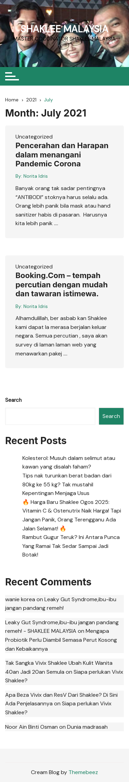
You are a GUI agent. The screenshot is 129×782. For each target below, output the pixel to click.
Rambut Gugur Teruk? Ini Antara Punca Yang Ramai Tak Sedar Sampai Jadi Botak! (71, 545)
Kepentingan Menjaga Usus (55, 493)
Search (13, 400)
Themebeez (83, 772)
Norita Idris (35, 176)
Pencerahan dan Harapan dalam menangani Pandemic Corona (61, 154)
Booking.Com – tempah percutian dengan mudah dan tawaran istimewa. (61, 284)
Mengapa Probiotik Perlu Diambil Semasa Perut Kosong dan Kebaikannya (61, 639)
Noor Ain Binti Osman (31, 726)
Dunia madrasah (87, 726)
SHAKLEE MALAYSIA (64, 29)
